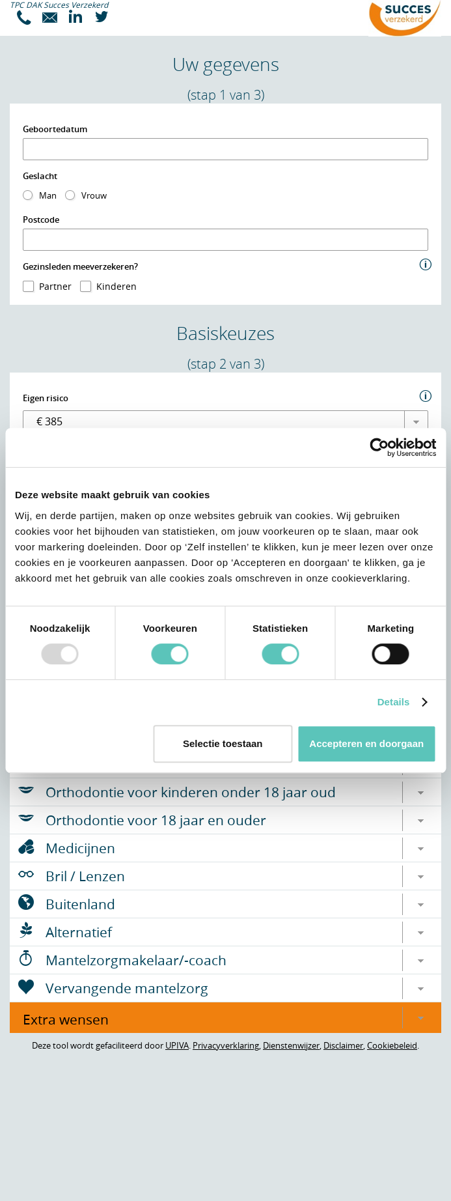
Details (393, 701)
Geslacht (40, 176)
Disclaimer (343, 1045)
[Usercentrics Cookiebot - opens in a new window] (379, 447)
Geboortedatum (55, 129)
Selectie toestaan (223, 743)
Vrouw (94, 195)
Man (48, 195)
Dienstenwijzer (291, 1045)
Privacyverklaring (226, 1045)
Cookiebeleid (392, 1045)
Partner (55, 286)
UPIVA (177, 1045)
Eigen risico (45, 398)
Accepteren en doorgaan (366, 743)
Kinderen (116, 286)
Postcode (41, 219)
